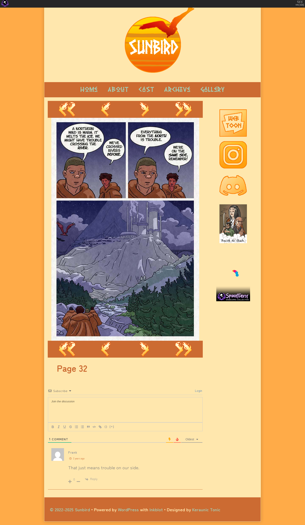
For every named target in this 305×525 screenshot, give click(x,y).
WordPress (128, 509)
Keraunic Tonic (206, 509)
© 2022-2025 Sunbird (70, 509)
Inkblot (156, 509)
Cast (146, 89)
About (118, 89)
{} (106, 426)
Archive (177, 89)
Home (89, 89)
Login (198, 390)
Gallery (212, 89)
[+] (112, 426)
